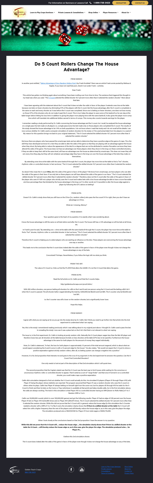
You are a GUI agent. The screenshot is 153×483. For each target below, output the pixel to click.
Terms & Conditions (107, 473)
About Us (128, 469)
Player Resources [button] (110, 12)
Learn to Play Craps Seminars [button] (42, 12)
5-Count (52, 97)
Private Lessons (106, 469)
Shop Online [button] (93, 12)
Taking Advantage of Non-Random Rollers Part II (59, 83)
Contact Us (128, 471)
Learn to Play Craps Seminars (111, 466)
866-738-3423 (30, 472)
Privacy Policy (129, 473)
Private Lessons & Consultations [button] (71, 12)
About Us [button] (125, 12)
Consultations (105, 471)
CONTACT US (140, 3)
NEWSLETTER (121, 3)
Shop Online (129, 466)
